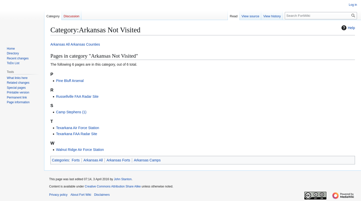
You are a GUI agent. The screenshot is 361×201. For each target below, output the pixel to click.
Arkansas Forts (118, 160)
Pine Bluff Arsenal (69, 81)
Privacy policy (58, 194)
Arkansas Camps (147, 160)
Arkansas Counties (85, 44)
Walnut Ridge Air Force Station (80, 150)
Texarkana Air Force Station (77, 128)
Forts (76, 160)
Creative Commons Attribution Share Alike (113, 186)
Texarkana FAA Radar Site (76, 134)
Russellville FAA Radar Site (77, 96)
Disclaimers (102, 194)
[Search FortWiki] (321, 15)
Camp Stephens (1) (71, 112)
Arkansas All (60, 44)
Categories (60, 160)
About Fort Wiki (80, 194)
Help (347, 27)
